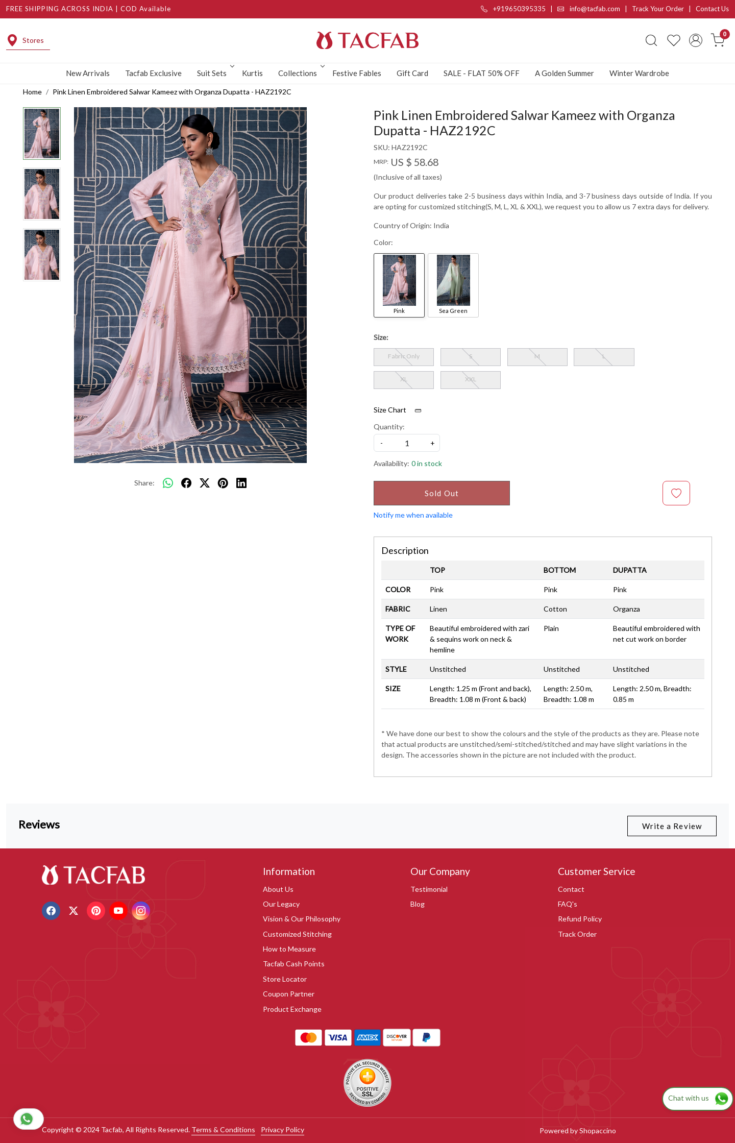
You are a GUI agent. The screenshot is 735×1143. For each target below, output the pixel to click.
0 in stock (426, 463)
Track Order (577, 934)
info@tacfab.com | (594, 9)
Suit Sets (215, 73)
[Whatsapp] (168, 483)
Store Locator (285, 979)
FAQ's (567, 903)
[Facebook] (52, 909)
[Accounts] (695, 40)
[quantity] (407, 443)
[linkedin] (241, 483)
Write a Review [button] (672, 826)
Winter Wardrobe (639, 73)
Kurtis (252, 73)
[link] (651, 40)
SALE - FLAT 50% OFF (482, 73)
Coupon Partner (288, 993)
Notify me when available (413, 514)
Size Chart (401, 410)
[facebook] (186, 483)
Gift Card (412, 73)
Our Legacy (281, 903)
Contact (571, 889)
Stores (25, 40)
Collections (300, 73)
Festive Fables (356, 73)
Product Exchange (292, 1009)
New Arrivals (88, 73)
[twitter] (204, 483)
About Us (278, 889)
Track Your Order (658, 9)
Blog (417, 903)
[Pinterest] (97, 909)
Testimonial (429, 889)
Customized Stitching (297, 934)
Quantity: (389, 426)
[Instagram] (142, 909)
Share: (144, 482)
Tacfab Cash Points (294, 963)
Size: (381, 337)
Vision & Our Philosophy (301, 918)
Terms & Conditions (223, 1129)
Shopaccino (597, 1130)
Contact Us (712, 9)
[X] (74, 909)
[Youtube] (119, 909)
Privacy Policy (282, 1129)
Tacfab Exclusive (153, 73)
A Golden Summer (564, 73)
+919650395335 (513, 9)
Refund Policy (580, 918)
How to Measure (289, 948)
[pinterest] (223, 483)
